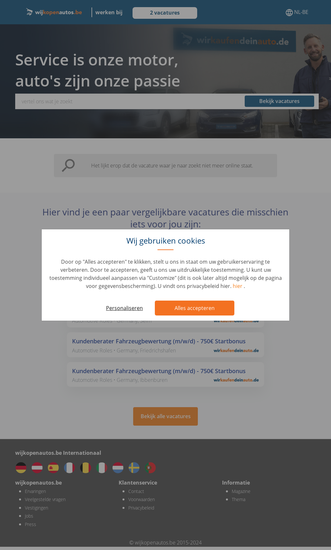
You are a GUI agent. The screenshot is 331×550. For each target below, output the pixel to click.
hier (238, 286)
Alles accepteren (195, 308)
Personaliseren (124, 308)
